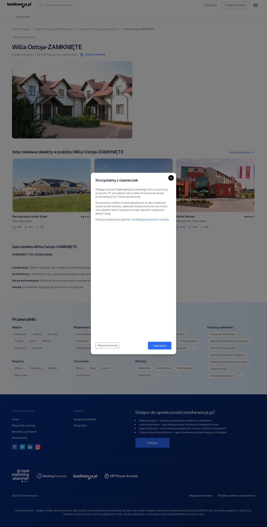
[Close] (171, 178)
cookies (164, 219)
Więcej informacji (107, 345)
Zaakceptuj (159, 345)
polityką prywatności (145, 219)
